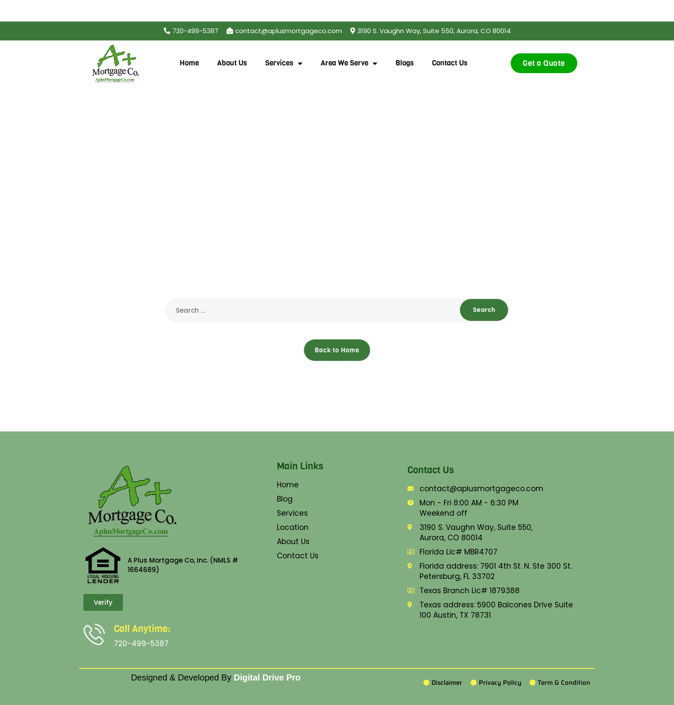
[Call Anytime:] (94, 634)
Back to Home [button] (337, 350)
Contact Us (450, 63)
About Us (232, 63)
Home (189, 63)
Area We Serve (349, 63)
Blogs (404, 63)
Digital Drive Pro (267, 677)
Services (284, 63)
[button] (430, 31)
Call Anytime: (142, 628)
